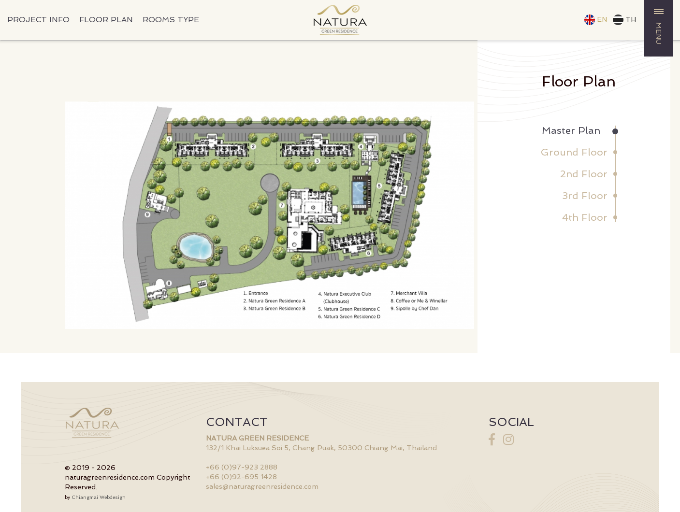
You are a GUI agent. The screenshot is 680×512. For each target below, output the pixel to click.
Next (461, 215)
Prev (77, 215)
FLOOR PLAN (106, 19)
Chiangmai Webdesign (99, 497)
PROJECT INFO (38, 19)
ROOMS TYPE (171, 19)
